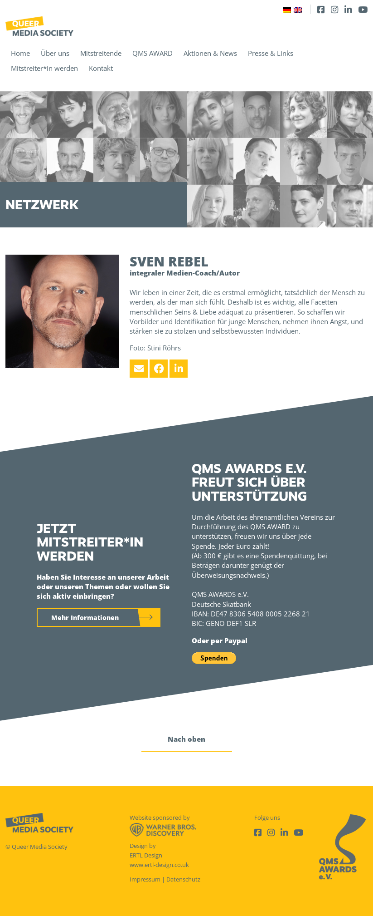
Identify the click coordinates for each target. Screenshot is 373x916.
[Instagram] (334, 9)
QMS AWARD (152, 53)
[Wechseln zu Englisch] (297, 9)
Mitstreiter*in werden (44, 68)
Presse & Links (270, 53)
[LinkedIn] (348, 9)
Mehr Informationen (85, 617)
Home (20, 53)
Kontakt (101, 68)
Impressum (145, 879)
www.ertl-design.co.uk (159, 865)
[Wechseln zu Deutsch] (286, 9)
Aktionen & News (210, 53)
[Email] (139, 369)
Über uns (55, 53)
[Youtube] (363, 9)
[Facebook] (321, 9)
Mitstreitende (100, 53)
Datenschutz (183, 879)
